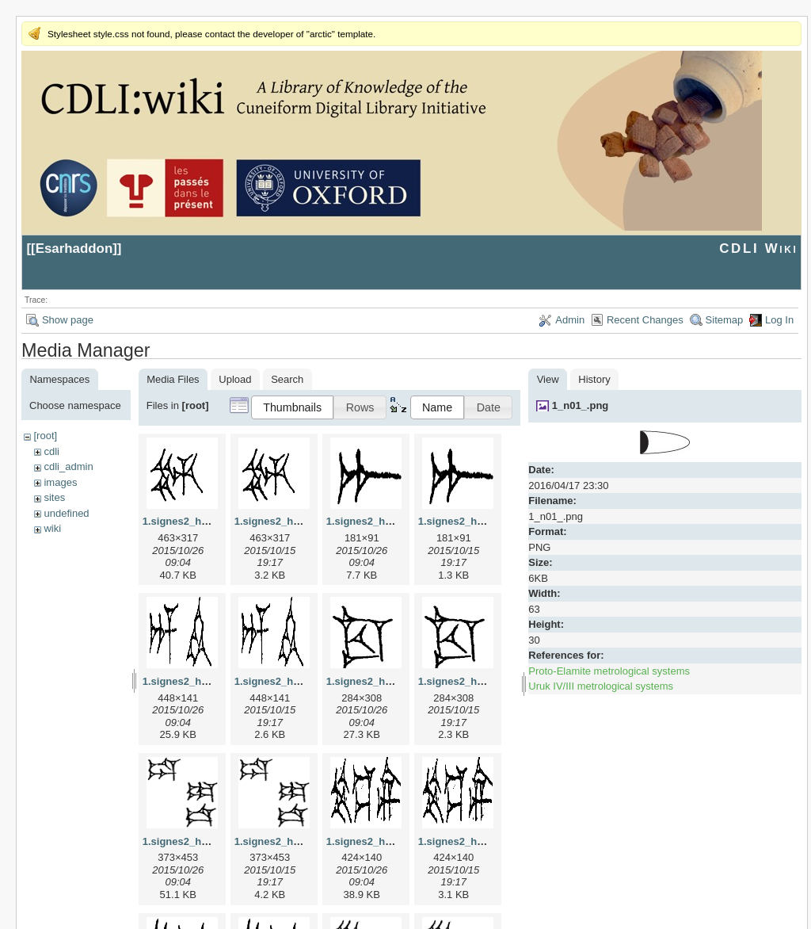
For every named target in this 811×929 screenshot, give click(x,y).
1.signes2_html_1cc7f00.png (488, 681)
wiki (52, 528)
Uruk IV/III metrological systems (600, 686)
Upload (235, 379)
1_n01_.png (580, 405)
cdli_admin (68, 466)
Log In (779, 320)
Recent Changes (645, 320)
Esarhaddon (74, 248)
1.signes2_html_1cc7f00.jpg (394, 681)
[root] (45, 436)
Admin (569, 320)
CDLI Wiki (758, 248)
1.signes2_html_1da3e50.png (305, 841)
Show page (67, 320)
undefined (66, 513)
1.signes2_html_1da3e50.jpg (212, 841)
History (594, 379)
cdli (51, 451)
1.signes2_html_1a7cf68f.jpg (396, 521)
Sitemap (725, 320)
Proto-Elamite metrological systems (609, 671)
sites (54, 497)
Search (287, 379)
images (60, 482)
